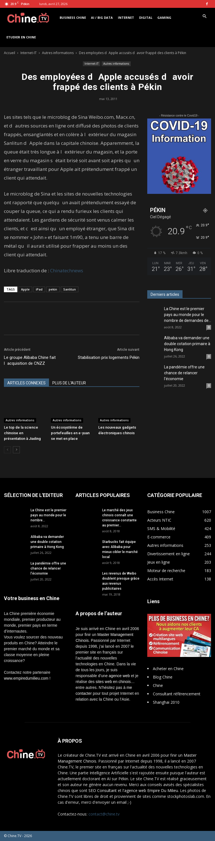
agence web (119, 675)
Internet (126, 17)
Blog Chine (162, 677)
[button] (204, 16)
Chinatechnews (66, 270)
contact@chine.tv (104, 814)
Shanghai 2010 (166, 702)
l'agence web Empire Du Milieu (150, 790)
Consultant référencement (176, 693)
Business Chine (73, 17)
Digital (145, 17)
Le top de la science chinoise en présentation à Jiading (22, 433)
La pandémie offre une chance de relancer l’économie (184, 373)
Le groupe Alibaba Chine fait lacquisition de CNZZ (30, 360)
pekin (53, 289)
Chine (158, 685)
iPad (39, 289)
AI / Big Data (102, 17)
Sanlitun (69, 289)
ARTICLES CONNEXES (26, 383)
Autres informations (58, 52)
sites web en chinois (113, 681)
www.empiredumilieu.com (26, 678)
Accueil (9, 52)
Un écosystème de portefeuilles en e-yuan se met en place (70, 433)
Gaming (164, 17)
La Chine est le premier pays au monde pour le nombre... (48, 515)
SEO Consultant (102, 790)
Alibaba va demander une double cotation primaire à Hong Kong (187, 344)
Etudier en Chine (21, 37)
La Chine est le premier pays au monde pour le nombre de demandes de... (187, 314)
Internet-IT (28, 52)
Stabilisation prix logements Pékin (108, 357)
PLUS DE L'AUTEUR (69, 383)
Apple (25, 289)
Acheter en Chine (168, 668)
